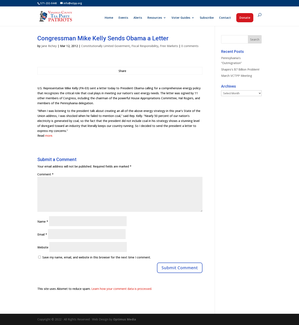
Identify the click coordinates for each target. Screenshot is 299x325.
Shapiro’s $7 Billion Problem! (240, 69)
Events (123, 18)
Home (109, 18)
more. (49, 136)
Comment (45, 174)
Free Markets (169, 46)
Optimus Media (124, 319)
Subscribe (207, 18)
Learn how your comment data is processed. (121, 289)
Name (42, 221)
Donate (244, 18)
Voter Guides (181, 18)
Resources (154, 18)
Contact (225, 18)
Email (42, 234)
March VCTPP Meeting (236, 76)
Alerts (138, 18)
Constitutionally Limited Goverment (105, 46)
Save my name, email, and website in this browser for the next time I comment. (96, 257)
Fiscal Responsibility (144, 46)
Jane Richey (49, 46)
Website (42, 247)
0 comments (190, 46)
